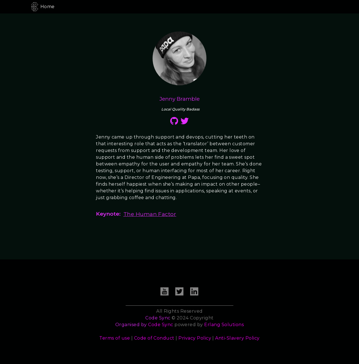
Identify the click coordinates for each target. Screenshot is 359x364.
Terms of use (114, 338)
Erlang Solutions (224, 324)
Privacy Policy (194, 338)
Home (47, 6)
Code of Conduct (154, 338)
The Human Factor (149, 214)
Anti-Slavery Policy (237, 338)
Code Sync (160, 324)
